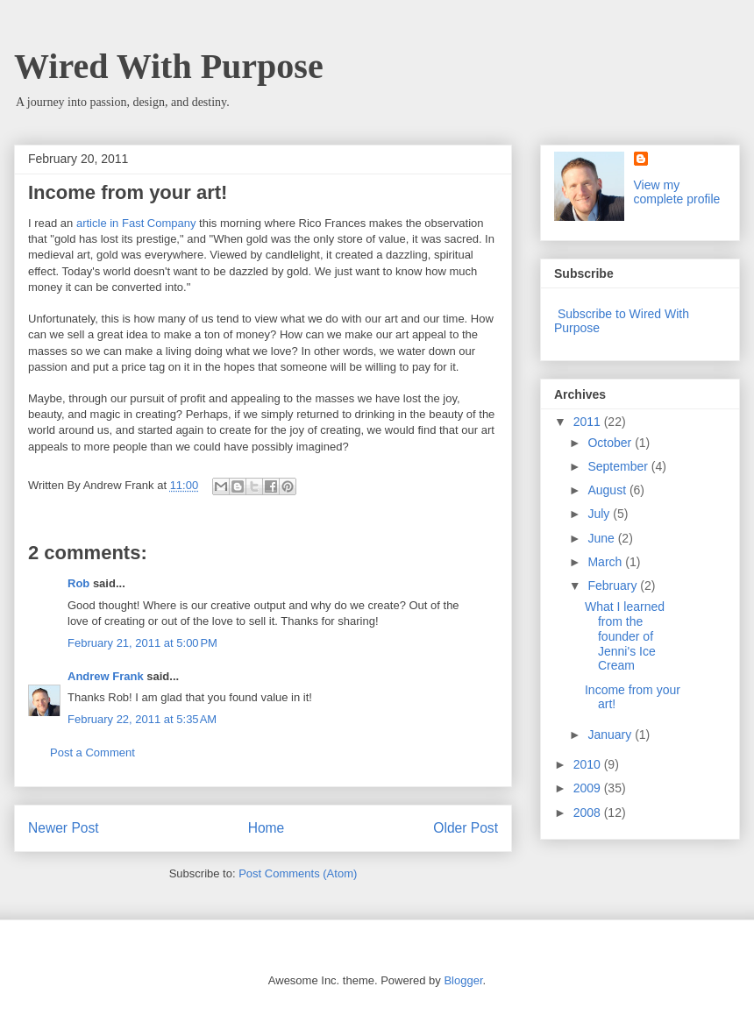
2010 (588, 764)
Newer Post (63, 827)
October (611, 443)
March (606, 562)
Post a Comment (92, 752)
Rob (78, 583)
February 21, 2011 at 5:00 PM (142, 642)
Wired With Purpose (169, 66)
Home (266, 827)
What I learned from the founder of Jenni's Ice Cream (625, 636)
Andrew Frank (106, 676)
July (600, 514)
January (611, 735)
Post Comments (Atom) (297, 873)
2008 (588, 813)
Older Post (465, 827)
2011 (588, 422)
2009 (588, 788)
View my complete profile (677, 192)
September (619, 466)
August (608, 490)
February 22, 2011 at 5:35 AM (142, 719)
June (602, 538)
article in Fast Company (136, 223)
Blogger (463, 980)
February (613, 585)
